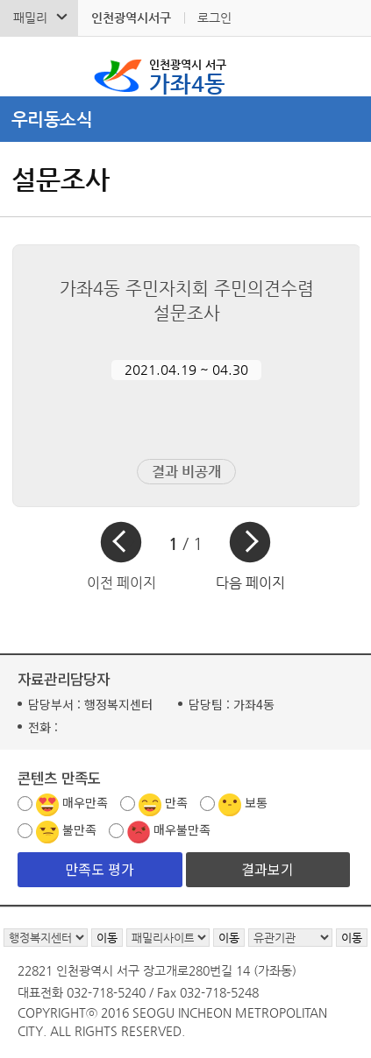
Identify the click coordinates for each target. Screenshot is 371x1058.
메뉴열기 (185, 119)
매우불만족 (181, 829)
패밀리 (30, 18)
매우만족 (85, 802)
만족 (176, 802)
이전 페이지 (121, 583)
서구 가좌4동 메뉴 (345, 66)
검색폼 (25, 66)
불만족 (79, 829)
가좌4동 (187, 75)
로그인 (214, 18)
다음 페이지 (250, 583)
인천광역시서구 (131, 18)
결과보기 (267, 868)
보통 (256, 802)
